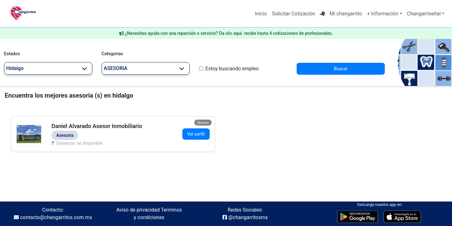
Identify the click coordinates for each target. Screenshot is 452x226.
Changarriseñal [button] (424, 14)
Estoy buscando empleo (232, 69)
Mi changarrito (346, 14)
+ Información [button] (382, 14)
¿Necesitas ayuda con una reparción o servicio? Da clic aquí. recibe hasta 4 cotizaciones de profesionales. (229, 33)
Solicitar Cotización (293, 14)
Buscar (340, 68)
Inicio (261, 14)
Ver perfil (196, 134)
